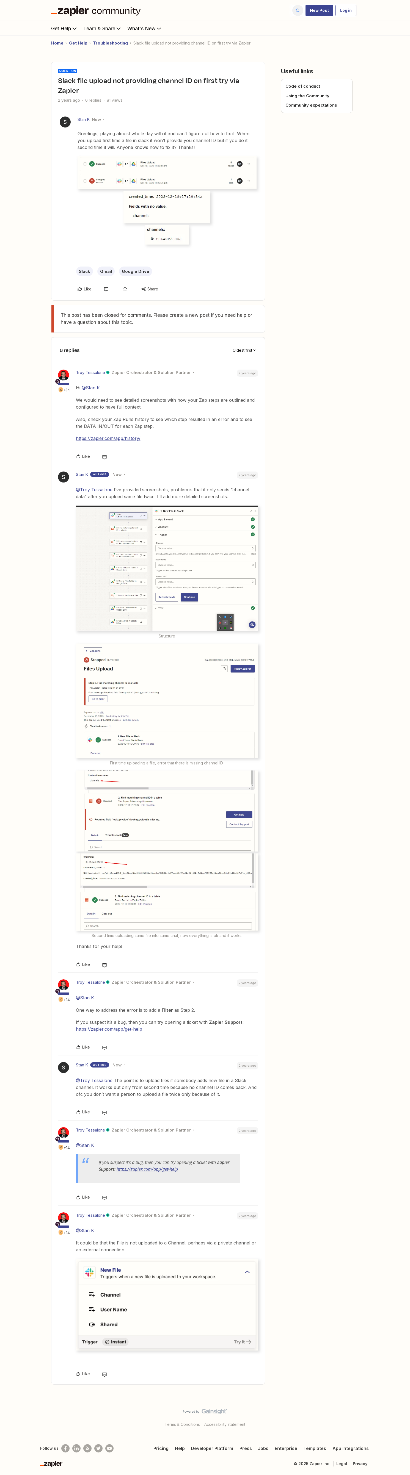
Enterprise (286, 1448)
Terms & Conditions (182, 1424)
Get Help (64, 28)
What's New (144, 28)
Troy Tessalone (90, 372)
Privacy (360, 1463)
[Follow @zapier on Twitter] (98, 1448)
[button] (319, 10)
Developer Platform (212, 1448)
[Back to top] (399, 1416)
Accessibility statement (224, 1424)
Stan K (84, 119)
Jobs (263, 1448)
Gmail (106, 271)
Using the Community (307, 95)
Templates (314, 1448)
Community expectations (311, 105)
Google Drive (135, 271)
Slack (84, 271)
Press (246, 1448)
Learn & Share (102, 28)
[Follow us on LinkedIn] (76, 1448)
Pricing (161, 1448)
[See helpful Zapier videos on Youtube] (109, 1448)
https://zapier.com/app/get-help (109, 1029)
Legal (341, 1463)
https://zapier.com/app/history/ (108, 438)
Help (180, 1448)
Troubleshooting (110, 43)
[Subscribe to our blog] (87, 1448)
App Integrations (350, 1448)
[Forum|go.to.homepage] (97, 10)
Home (57, 43)
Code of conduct (302, 86)
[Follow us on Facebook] (65, 1448)
